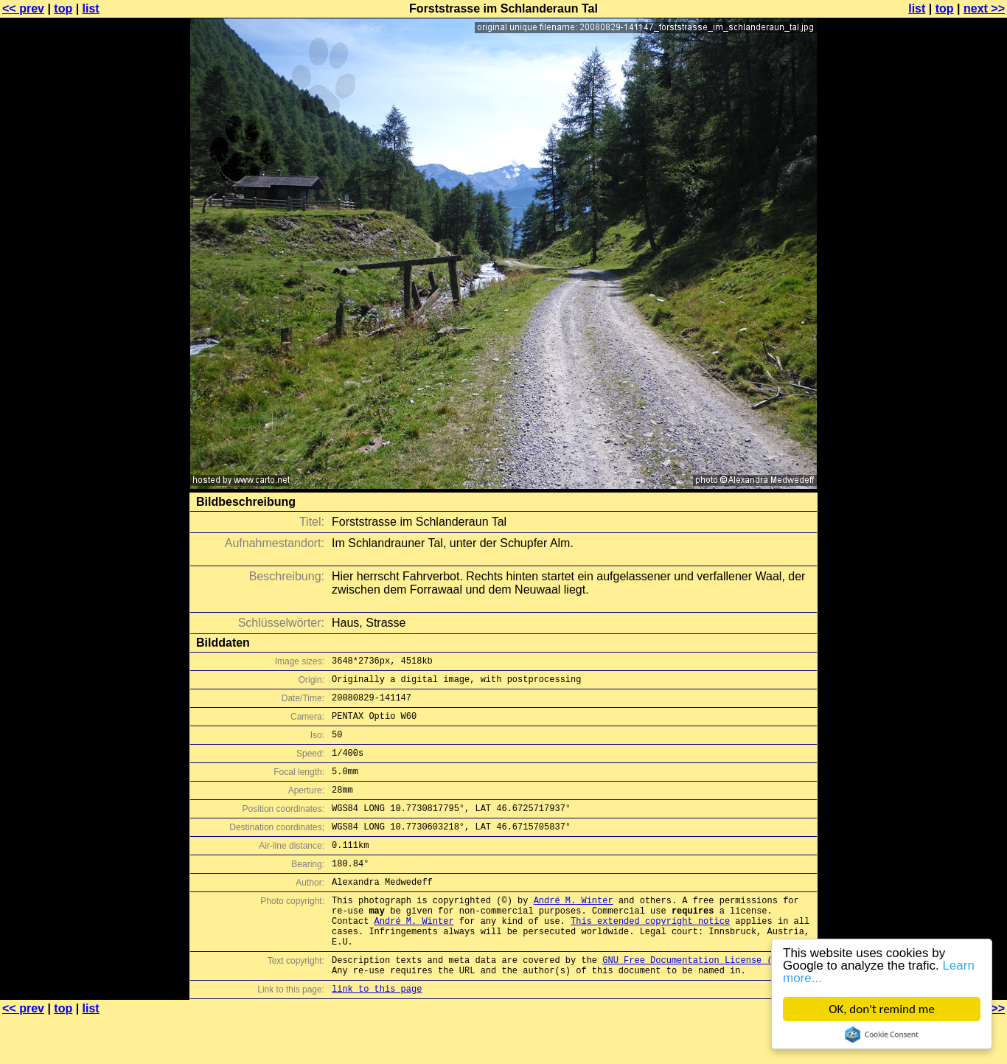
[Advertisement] (947, 365)
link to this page (377, 1035)
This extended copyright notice (650, 956)
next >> (984, 8)
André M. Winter (573, 931)
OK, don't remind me (882, 1009)
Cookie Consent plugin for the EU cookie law (882, 1034)
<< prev (23, 8)
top (63, 8)
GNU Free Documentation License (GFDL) (700, 1001)
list (91, 8)
